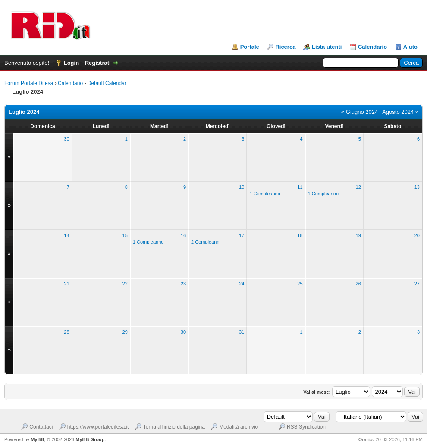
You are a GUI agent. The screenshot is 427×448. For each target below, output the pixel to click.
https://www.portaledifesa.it (98, 427)
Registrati (98, 63)
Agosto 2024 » (400, 112)
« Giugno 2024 (359, 112)
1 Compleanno (264, 193)
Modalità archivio (238, 427)
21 (66, 283)
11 (299, 187)
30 (66, 138)
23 (183, 283)
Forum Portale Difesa (28, 83)
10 (241, 187)
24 (241, 283)
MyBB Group (89, 439)
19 (358, 235)
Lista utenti (327, 47)
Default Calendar (107, 83)
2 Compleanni (205, 241)
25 (299, 283)
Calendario (372, 47)
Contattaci (41, 427)
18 (299, 235)
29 (125, 332)
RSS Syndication (306, 427)
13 (417, 187)
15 (125, 235)
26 (358, 283)
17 (241, 235)
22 (125, 283)
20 (417, 235)
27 (417, 283)
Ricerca (285, 47)
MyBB (37, 439)
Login (71, 63)
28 (66, 332)
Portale (249, 47)
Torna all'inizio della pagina (174, 427)
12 (358, 187)
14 (66, 235)
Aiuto (410, 47)
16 (183, 235)
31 (241, 332)
